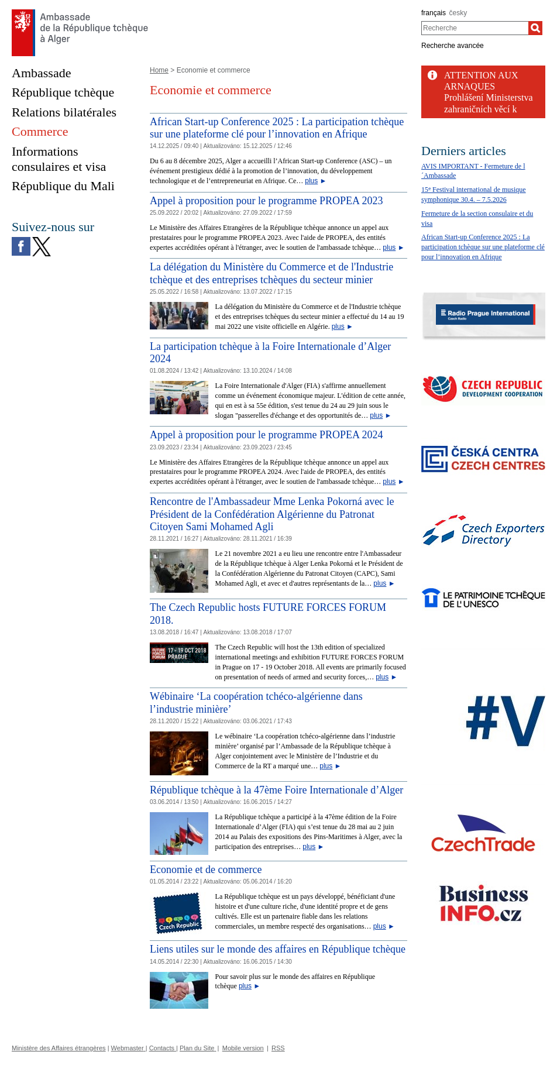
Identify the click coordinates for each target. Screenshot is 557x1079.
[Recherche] (535, 28)
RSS (278, 1047)
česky (458, 13)
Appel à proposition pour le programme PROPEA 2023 (266, 201)
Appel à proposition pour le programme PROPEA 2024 (266, 435)
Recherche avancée (452, 45)
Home (159, 70)
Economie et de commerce (206, 869)
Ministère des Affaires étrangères (59, 1047)
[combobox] (474, 28)
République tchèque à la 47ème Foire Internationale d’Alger (276, 790)
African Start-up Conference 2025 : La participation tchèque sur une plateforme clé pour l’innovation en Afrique (277, 128)
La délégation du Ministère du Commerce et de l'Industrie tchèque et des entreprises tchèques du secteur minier (271, 273)
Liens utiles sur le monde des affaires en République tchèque (277, 949)
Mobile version (243, 1047)
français (433, 13)
